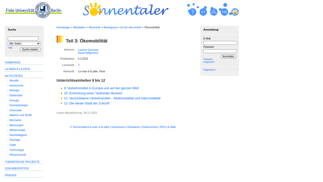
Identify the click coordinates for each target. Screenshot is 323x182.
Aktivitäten (79, 27)
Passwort (208, 47)
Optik (13, 144)
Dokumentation (17, 168)
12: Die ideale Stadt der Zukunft (86, 103)
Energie (14, 100)
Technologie (17, 149)
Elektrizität (16, 95)
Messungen (17, 125)
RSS (163, 126)
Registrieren (209, 70)
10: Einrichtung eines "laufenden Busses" (93, 93)
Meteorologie (17, 129)
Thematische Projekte (22, 161)
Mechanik (95, 27)
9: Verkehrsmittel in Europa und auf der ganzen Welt (101, 88)
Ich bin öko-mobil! (130, 27)
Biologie (14, 90)
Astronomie (16, 85)
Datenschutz (149, 126)
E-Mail (207, 38)
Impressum (118, 126)
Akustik (14, 80)
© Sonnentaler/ (89, 126)
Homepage (63, 27)
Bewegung (110, 27)
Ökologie (15, 139)
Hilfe (10, 48)
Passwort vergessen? (209, 60)
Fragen (10, 175)
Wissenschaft (18, 154)
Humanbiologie (19, 105)
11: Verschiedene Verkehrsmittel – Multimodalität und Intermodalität (112, 98)
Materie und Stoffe (21, 115)
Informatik (16, 110)
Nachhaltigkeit (18, 134)
